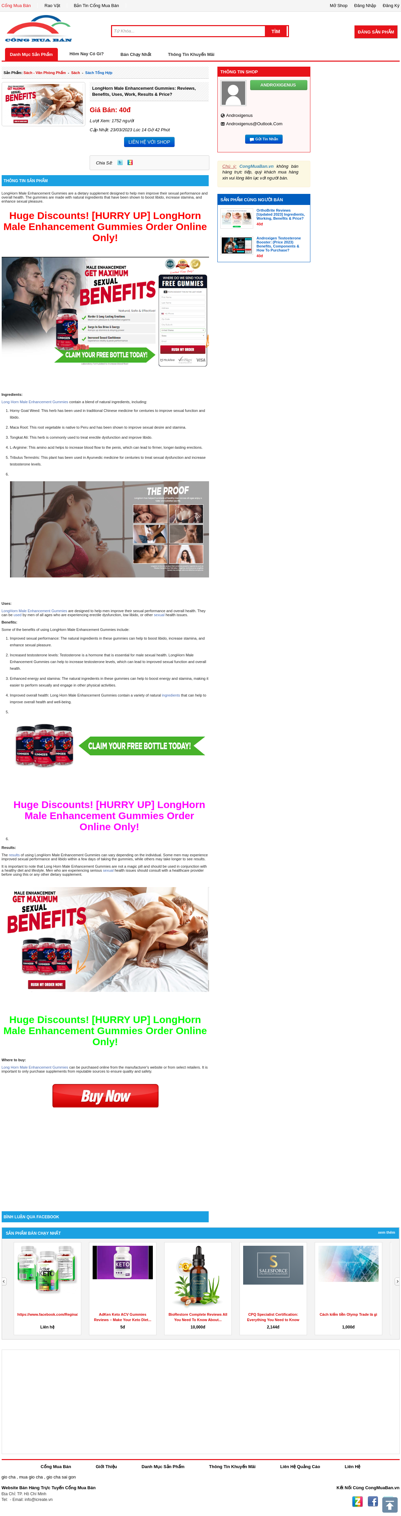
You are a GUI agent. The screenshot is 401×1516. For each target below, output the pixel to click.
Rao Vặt (52, 5)
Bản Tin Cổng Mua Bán (96, 5)
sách (75, 73)
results (15, 855)
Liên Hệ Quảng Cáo (300, 1466)
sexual (160, 615)
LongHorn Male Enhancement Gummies (34, 611)
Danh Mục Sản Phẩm (31, 54)
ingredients (171, 695)
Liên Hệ (353, 1466)
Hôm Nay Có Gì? (87, 53)
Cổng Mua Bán (16, 5)
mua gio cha (31, 1476)
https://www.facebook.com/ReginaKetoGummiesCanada (66, 1314)
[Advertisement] (105, 1154)
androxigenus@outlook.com (254, 123)
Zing (130, 162)
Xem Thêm (386, 1232)
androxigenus (239, 115)
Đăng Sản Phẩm (376, 31)
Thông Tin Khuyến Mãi (191, 54)
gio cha (9, 1476)
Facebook (373, 1501)
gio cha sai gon (61, 1476)
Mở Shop (338, 5)
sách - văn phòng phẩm (44, 73)
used (18, 615)
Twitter (120, 162)
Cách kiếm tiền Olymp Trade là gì (348, 1314)
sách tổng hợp (98, 73)
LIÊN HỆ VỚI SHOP (149, 142)
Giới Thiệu (106, 1466)
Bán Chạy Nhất (135, 54)
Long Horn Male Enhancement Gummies (35, 402)
